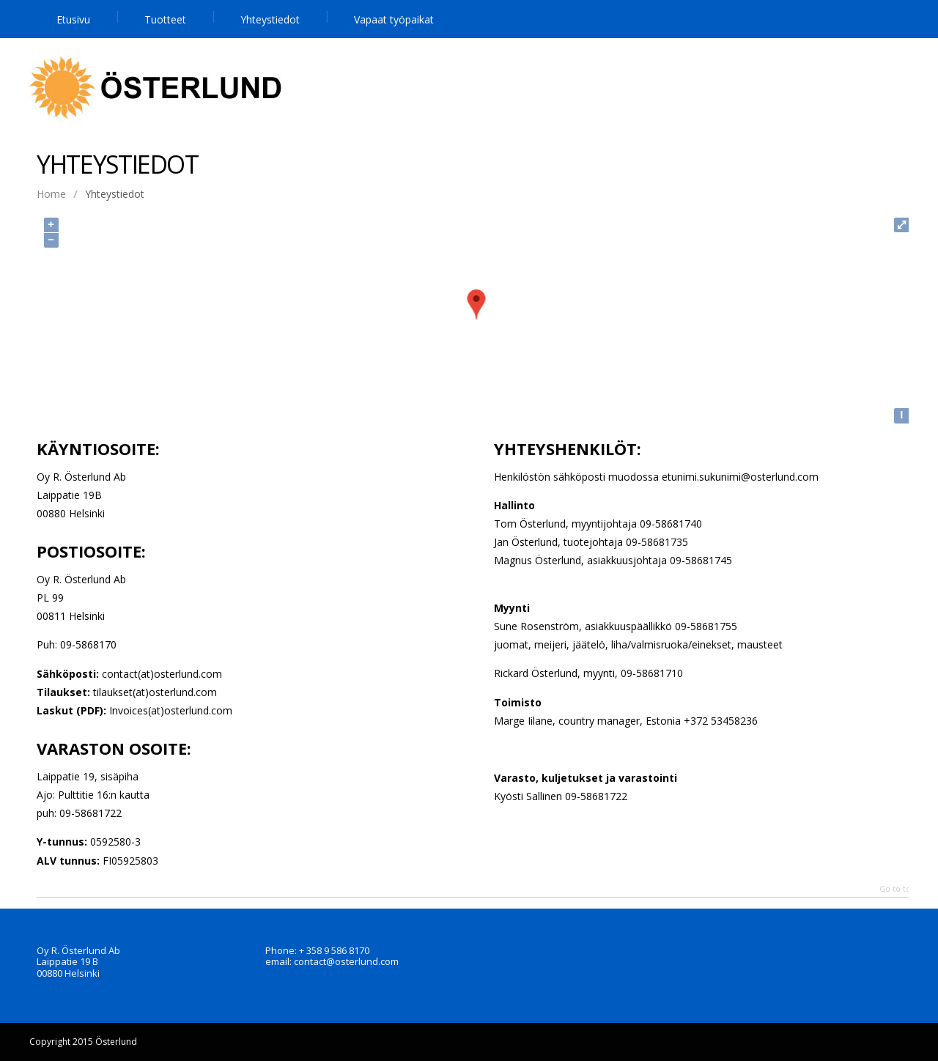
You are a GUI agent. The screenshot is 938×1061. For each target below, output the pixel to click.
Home (51, 194)
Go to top (897, 889)
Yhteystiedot (270, 19)
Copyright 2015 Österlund (83, 1041)
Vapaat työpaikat (394, 19)
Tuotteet (165, 19)
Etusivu (73, 19)
